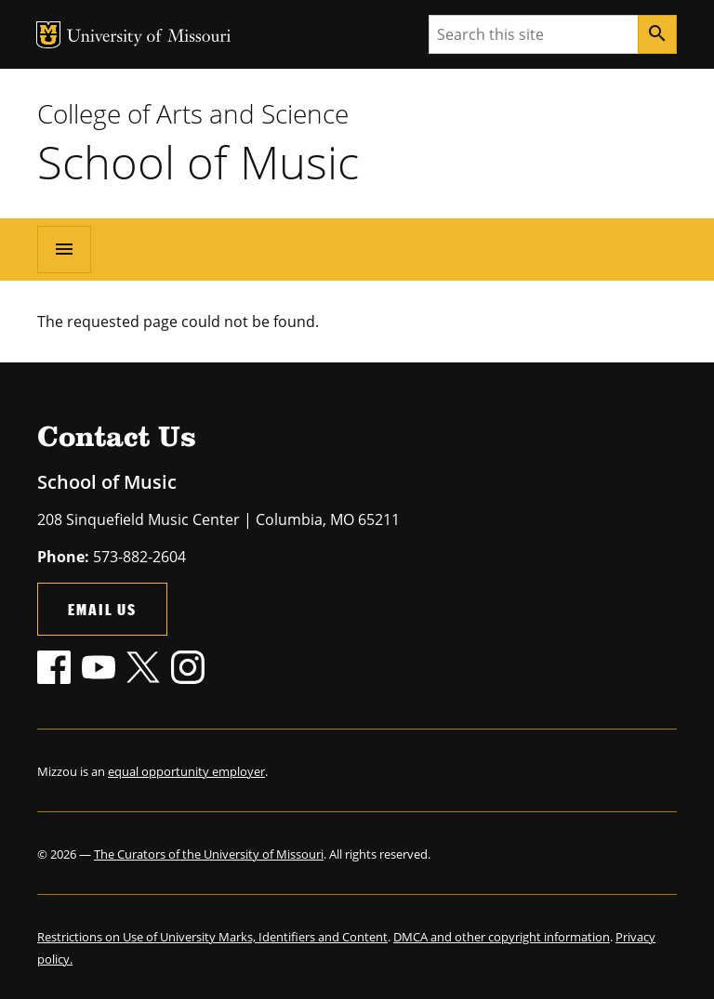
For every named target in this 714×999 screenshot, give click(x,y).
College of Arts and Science (193, 113)
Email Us (102, 609)
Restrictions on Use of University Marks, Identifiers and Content (212, 936)
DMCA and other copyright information (501, 936)
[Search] (657, 34)
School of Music (198, 161)
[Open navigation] (64, 249)
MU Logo (48, 34)
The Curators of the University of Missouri (209, 854)
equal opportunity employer (186, 771)
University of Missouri (149, 37)
